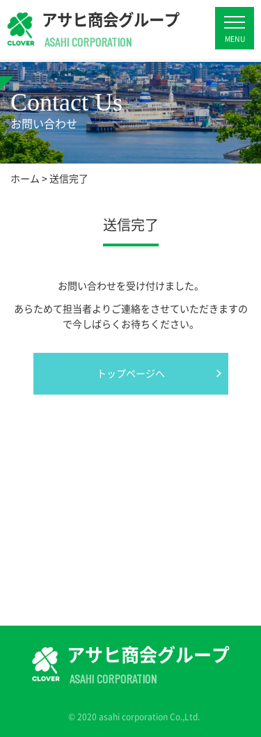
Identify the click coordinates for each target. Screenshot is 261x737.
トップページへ (131, 373)
